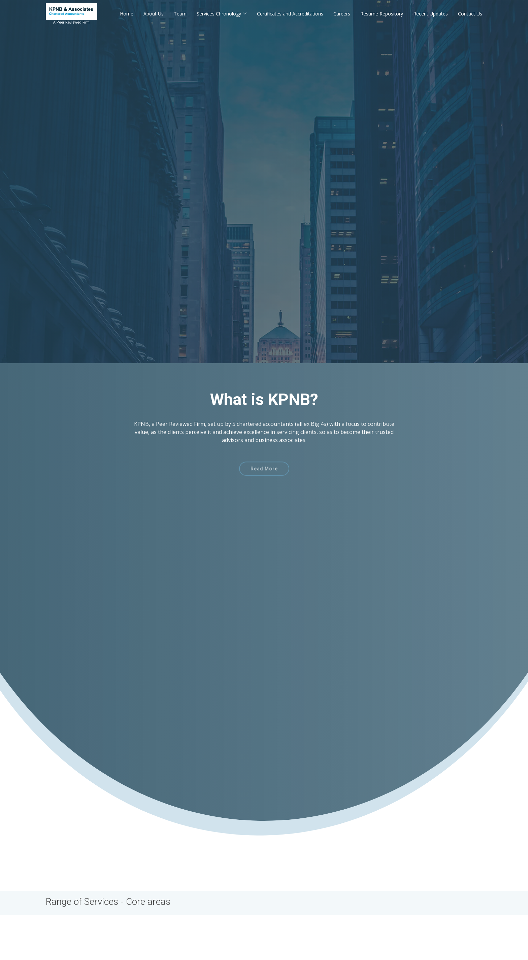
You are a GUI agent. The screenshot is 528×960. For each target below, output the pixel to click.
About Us (153, 13)
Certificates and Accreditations (290, 13)
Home (126, 13)
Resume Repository (381, 13)
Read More (264, 477)
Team (180, 13)
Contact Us (470, 13)
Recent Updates (430, 13)
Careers (341, 13)
